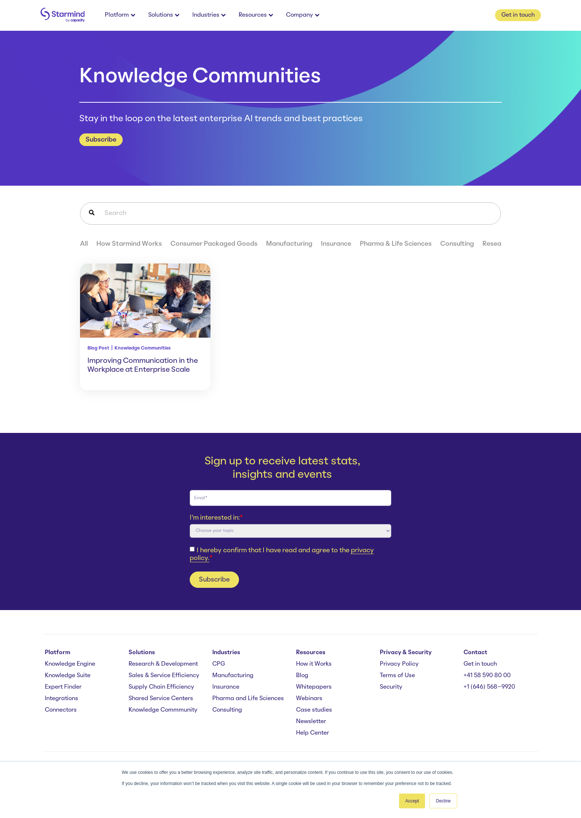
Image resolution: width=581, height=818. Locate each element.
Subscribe (101, 140)
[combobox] (290, 213)
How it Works (314, 664)
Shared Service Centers (161, 698)
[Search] (91, 213)
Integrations (61, 698)
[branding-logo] (62, 15)
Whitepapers (314, 687)
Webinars (309, 698)
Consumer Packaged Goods (214, 244)
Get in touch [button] (518, 15)
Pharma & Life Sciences (396, 244)
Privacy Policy (399, 664)
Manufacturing (289, 244)
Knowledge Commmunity (163, 710)
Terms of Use (397, 675)
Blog (302, 675)
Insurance (336, 244)
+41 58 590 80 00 (487, 675)
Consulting (457, 244)
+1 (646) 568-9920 (489, 687)
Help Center (312, 733)
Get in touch (480, 664)
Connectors (61, 710)
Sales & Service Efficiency (164, 675)
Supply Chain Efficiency (161, 687)
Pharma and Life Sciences (248, 698)
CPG (218, 664)
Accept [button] (412, 801)
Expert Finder (63, 687)
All (84, 244)
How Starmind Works (129, 244)
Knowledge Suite (67, 675)
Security (391, 687)
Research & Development (163, 664)
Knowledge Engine (70, 664)
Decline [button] (443, 801)
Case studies (314, 710)
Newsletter (311, 721)
